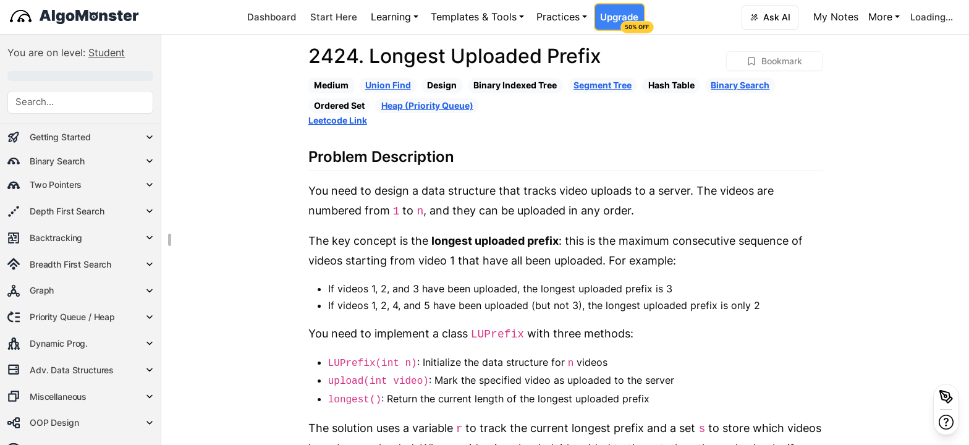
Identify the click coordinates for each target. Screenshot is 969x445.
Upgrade (622, 21)
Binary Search (740, 85)
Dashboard (271, 17)
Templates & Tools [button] (474, 17)
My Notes (835, 17)
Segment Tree (602, 85)
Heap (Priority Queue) (427, 105)
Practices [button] (558, 17)
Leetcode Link (337, 120)
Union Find (388, 85)
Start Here (333, 17)
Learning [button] (391, 17)
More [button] (880, 17)
